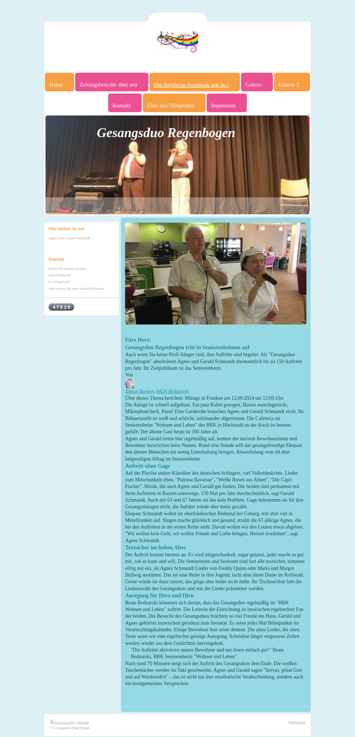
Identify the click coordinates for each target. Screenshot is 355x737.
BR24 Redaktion (172, 391)
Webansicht (296, 722)
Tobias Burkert (140, 391)
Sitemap (83, 722)
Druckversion (62, 722)
